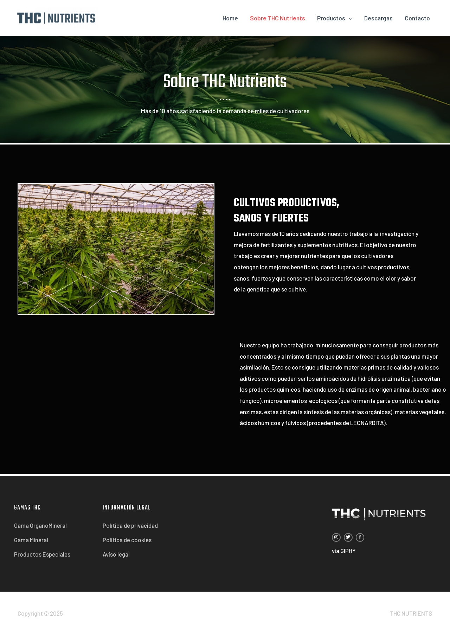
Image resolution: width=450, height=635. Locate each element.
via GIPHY (344, 550)
